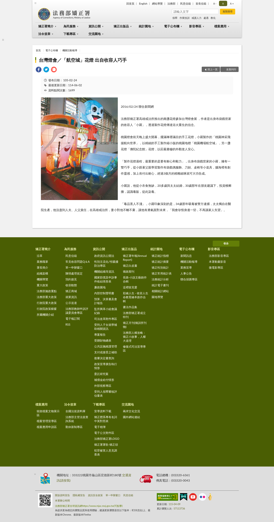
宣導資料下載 (102, 411)
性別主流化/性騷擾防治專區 (106, 263)
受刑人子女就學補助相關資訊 (105, 326)
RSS (67, 324)
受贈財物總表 (102, 340)
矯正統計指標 (160, 255)
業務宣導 (186, 267)
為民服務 (69, 26)
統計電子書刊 (160, 285)
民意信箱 (185, 3)
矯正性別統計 (160, 267)
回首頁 (130, 3)
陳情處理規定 (74, 273)
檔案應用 (220, 26)
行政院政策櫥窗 (47, 308)
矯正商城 (71, 291)
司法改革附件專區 (105, 318)
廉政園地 (100, 287)
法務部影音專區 (219, 255)
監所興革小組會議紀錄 (105, 311)
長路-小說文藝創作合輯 (135, 279)
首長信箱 (201, 3)
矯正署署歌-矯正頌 (106, 444)
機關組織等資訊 (104, 271)
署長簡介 (42, 267)
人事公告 (186, 273)
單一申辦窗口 (74, 267)
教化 (213, 17)
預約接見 (71, 279)
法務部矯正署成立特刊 (134, 315)
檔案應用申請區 (47, 427)
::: (35, 2)
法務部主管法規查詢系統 (76, 419)
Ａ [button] (223, 3)
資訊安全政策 (95, 495)
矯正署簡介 (45, 26)
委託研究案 (101, 374)
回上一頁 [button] (212, 69)
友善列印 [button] (231, 69)
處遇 (206, 17)
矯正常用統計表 (162, 273)
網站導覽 (157, 3)
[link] (38, 70)
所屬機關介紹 (45, 314)
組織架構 (42, 273)
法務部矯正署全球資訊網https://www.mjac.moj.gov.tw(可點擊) (89, 505)
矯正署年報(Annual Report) (135, 257)
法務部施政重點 (47, 291)
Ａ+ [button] (231, 3)
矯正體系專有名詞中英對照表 (105, 419)
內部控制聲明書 (104, 293)
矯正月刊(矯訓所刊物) (135, 324)
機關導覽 (42, 279)
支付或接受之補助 (105, 352)
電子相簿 (100, 427)
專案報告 (100, 334)
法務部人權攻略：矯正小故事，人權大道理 (134, 336)
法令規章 (44, 34)
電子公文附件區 (104, 432)
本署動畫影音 (217, 261)
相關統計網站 (160, 291)
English (143, 3)
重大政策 (42, 285)
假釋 (174, 17)
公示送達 (71, 302)
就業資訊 (71, 297)
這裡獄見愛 (130, 287)
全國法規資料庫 (75, 411)
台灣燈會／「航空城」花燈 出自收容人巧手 (83, 60)
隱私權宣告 (79, 495)
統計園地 (145, 26)
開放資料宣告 (62, 495)
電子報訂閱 (72, 318)
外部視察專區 (102, 385)
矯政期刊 (128, 271)
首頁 (38, 50)
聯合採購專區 (189, 279)
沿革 (39, 255)
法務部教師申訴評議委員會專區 (76, 310)
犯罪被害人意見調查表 (105, 452)
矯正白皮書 (130, 265)
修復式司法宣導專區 (134, 348)
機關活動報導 (69, 50)
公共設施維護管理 (105, 346)
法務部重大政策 (47, 297)
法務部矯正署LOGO (106, 438)
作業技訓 (185, 17)
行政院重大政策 (47, 302)
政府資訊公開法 (104, 255)
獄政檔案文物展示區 (48, 413)
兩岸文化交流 (131, 411)
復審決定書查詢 (104, 358)
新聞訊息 (186, 255)
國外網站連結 (131, 417)
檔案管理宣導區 (47, 421)
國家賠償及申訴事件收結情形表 (105, 279)
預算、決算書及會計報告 (105, 301)
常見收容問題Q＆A (77, 261)
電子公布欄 (171, 26)
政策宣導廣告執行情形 (105, 366)
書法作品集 (130, 307)
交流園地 (94, 34)
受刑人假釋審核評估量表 (105, 393)
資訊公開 (94, 26)
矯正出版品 (121, 26)
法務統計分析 (160, 279)
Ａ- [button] (214, 3)
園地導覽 (157, 297)
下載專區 (69, 34)
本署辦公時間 (62, 500)
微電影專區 (216, 267)
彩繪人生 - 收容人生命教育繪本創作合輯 (135, 297)
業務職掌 (42, 261)
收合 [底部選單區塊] (226, 243)
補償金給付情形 (104, 379)
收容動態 (71, 285)
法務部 (171, 3)
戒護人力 (197, 17)
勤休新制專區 (74, 427)
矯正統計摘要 (160, 261)
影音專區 (195, 26)
